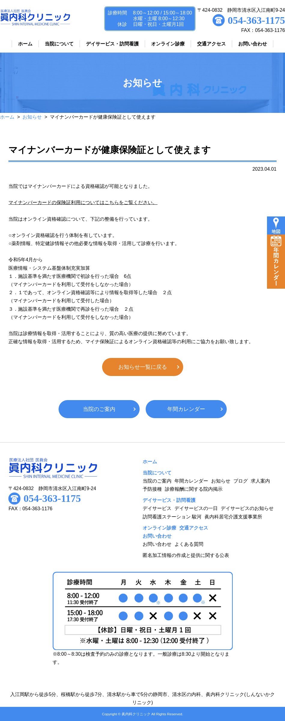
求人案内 (260, 480)
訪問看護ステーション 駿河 (172, 516)
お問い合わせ (157, 544)
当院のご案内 (99, 409)
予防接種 (152, 489)
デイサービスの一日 (196, 508)
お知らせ (32, 117)
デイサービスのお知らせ (247, 508)
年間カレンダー (186, 409)
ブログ (240, 480)
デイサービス (157, 508)
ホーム (7, 117)
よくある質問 (188, 544)
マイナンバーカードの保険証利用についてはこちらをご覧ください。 (82, 202)
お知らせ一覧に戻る (142, 367)
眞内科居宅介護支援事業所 (233, 516)
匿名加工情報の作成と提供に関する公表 (186, 555)
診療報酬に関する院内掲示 (194, 489)
